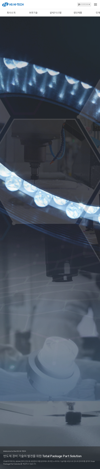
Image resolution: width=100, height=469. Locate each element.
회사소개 (11, 12)
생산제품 (78, 12)
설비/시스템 (55, 12)
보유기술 (33, 12)
